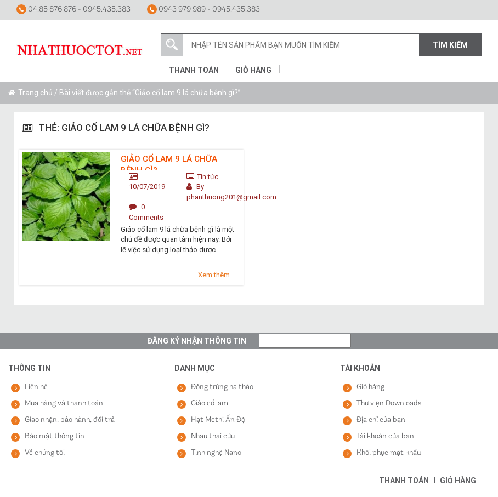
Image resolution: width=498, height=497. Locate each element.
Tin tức (207, 177)
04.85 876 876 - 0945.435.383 (73, 9)
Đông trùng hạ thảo (222, 387)
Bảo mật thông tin (54, 436)
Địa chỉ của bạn (380, 420)
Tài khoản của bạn (385, 436)
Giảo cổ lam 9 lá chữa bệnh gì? (169, 162)
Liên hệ (36, 387)
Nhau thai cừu (213, 436)
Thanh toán (194, 70)
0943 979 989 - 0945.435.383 (203, 9)
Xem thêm (214, 275)
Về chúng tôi (45, 453)
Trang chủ (35, 92)
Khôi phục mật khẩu (388, 453)
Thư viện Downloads (389, 403)
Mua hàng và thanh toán (64, 403)
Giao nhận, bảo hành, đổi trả (70, 420)
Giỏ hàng (253, 70)
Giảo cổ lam (209, 403)
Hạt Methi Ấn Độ (218, 420)
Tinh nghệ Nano (216, 453)
